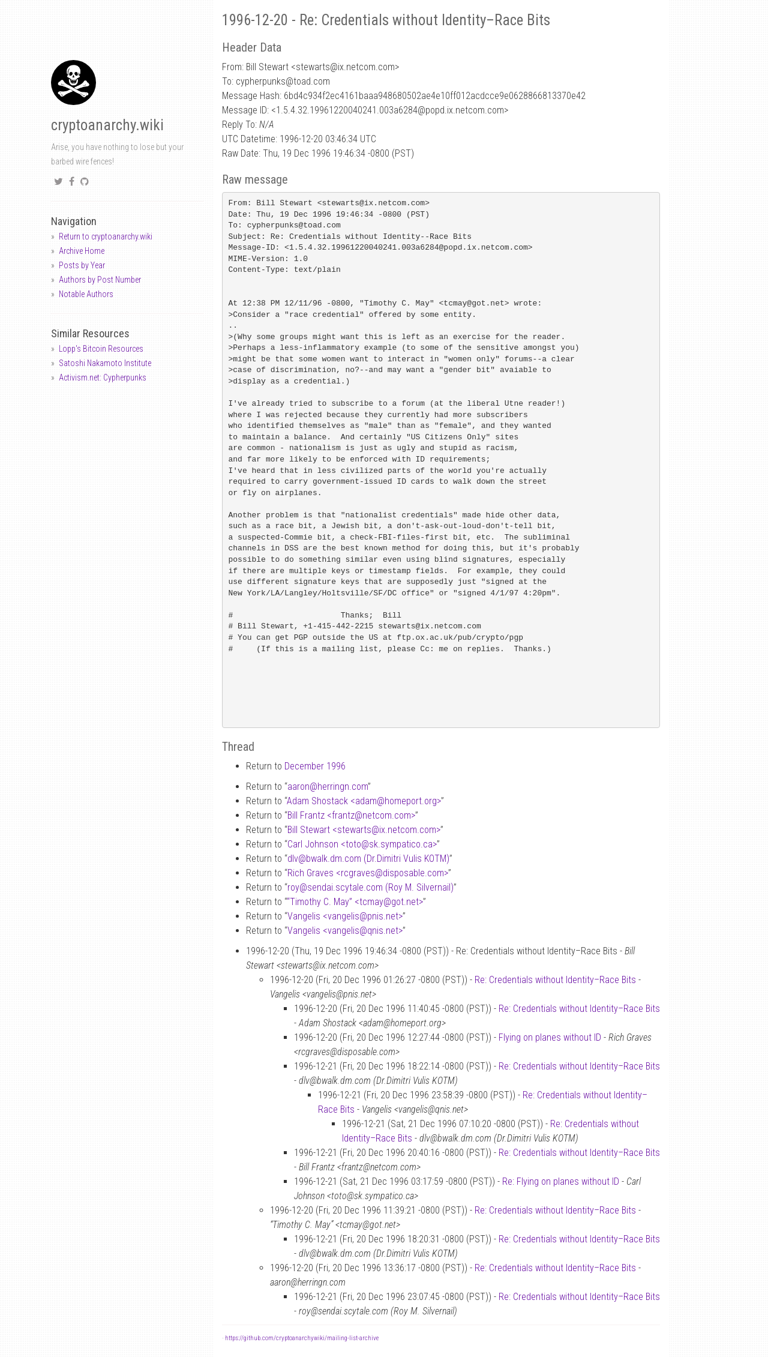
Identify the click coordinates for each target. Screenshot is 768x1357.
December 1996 (315, 766)
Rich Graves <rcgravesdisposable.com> (367, 873)
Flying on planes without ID (550, 1037)
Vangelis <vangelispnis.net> (345, 916)
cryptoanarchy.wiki (107, 125)
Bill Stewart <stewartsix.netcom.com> (363, 829)
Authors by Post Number (100, 279)
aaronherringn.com (327, 786)
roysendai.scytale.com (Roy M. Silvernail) (370, 887)
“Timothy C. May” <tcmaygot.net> (355, 901)
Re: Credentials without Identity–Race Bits (555, 979)
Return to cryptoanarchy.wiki (105, 236)
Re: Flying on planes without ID (560, 1181)
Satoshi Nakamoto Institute (105, 363)
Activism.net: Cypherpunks (102, 377)
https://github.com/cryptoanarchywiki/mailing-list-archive (302, 1338)
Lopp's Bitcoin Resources (101, 349)
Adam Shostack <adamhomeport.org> (364, 801)
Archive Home (81, 251)
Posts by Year (82, 265)
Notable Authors (86, 294)
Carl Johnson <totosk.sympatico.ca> (362, 844)
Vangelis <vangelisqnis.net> (345, 930)
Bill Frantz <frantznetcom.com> (351, 815)
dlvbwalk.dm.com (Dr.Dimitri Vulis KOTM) (368, 858)
